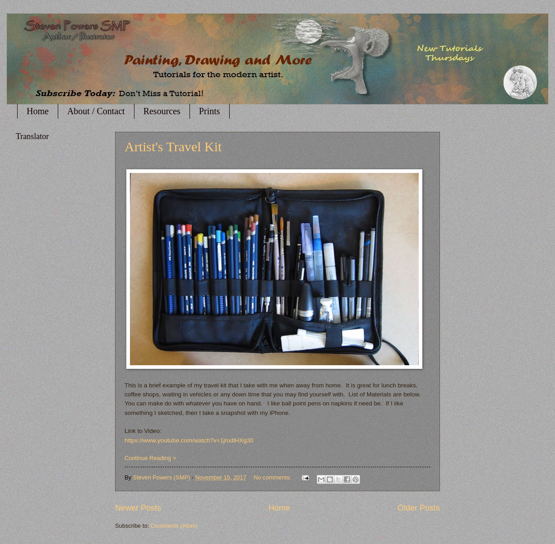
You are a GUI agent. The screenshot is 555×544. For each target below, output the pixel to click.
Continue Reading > (150, 458)
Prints (209, 111)
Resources (161, 111)
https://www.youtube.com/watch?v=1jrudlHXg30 (189, 440)
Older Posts (419, 507)
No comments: (273, 477)
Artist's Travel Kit (173, 146)
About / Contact (96, 111)
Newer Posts (138, 507)
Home (38, 111)
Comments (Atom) (174, 525)
